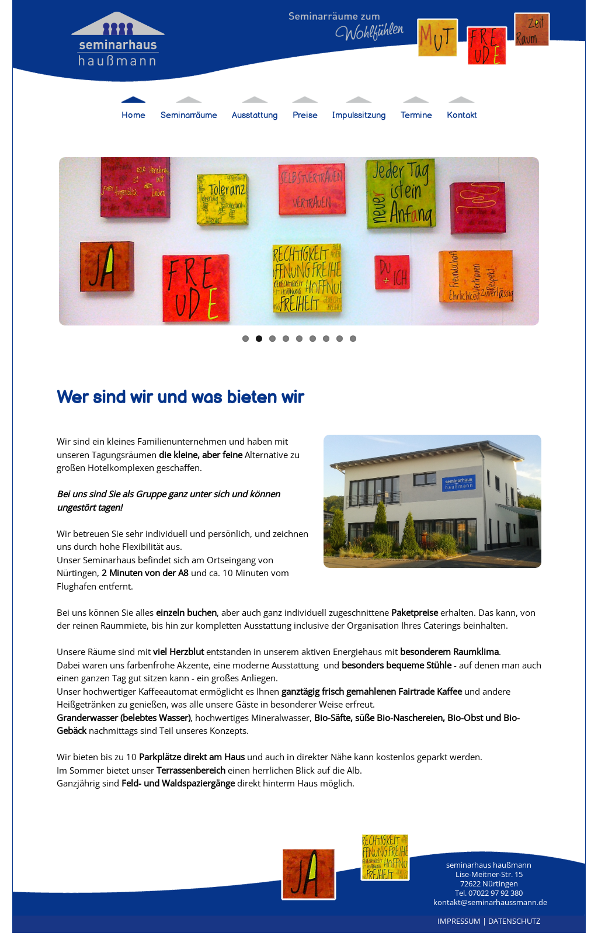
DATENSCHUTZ (514, 921)
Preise (305, 115)
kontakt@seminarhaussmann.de (490, 902)
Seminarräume (189, 115)
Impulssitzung (359, 115)
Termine (416, 115)
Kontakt (462, 115)
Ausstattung (255, 115)
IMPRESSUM (459, 921)
